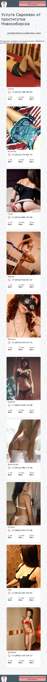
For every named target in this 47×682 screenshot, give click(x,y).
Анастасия (13, 464)
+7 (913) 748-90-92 (20, 92)
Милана (11, 339)
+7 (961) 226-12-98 (20, 405)
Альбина (12, 652)
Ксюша (11, 527)
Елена (11, 89)
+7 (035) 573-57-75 (20, 342)
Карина (11, 402)
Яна (10, 590)
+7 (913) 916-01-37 (20, 280)
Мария (11, 277)
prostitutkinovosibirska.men (24, 33)
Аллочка (12, 151)
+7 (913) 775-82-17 (20, 154)
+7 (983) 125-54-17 (20, 655)
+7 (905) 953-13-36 (20, 530)
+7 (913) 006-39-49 (20, 217)
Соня (10, 214)
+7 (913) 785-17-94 (20, 467)
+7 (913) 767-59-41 (20, 593)
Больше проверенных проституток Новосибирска (32, 4)
